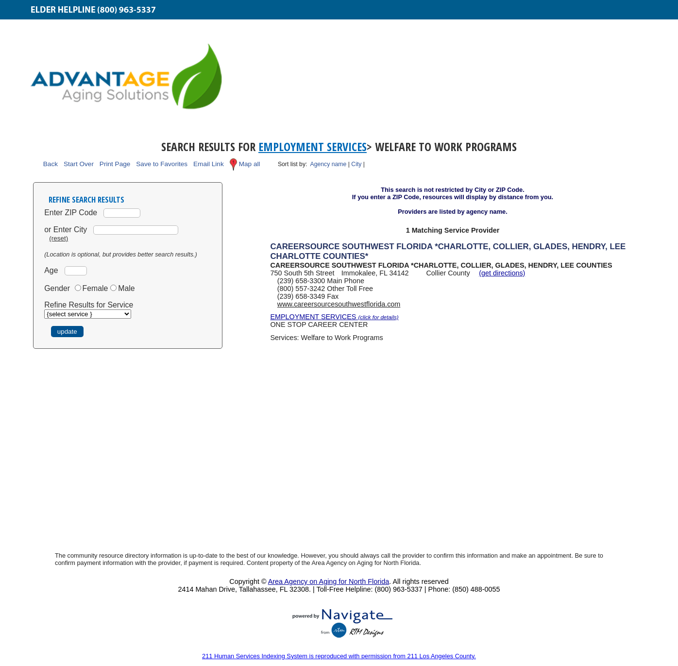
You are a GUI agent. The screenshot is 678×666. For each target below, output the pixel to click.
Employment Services (312, 146)
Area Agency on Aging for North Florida (329, 581)
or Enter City (65, 229)
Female (95, 288)
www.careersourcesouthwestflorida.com (339, 304)
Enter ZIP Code (70, 212)
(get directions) (502, 273)
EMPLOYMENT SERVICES (334, 317)
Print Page (115, 164)
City (356, 164)
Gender (57, 288)
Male (126, 288)
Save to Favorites (161, 164)
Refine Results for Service (88, 305)
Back (50, 164)
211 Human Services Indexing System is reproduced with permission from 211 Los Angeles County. (339, 656)
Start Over (79, 164)
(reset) (58, 238)
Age (51, 270)
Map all (249, 164)
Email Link (208, 164)
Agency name (328, 164)
